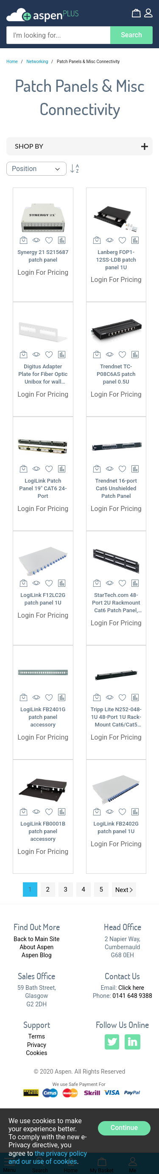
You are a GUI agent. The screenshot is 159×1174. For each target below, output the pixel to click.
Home (12, 61)
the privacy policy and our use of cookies (47, 1157)
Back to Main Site (36, 939)
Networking (38, 61)
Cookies (36, 1053)
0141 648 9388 (132, 995)
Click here (131, 987)
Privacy (36, 1044)
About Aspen (36, 947)
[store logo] (42, 15)
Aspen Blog (37, 955)
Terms (36, 1036)
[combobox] (58, 35)
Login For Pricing (42, 272)
